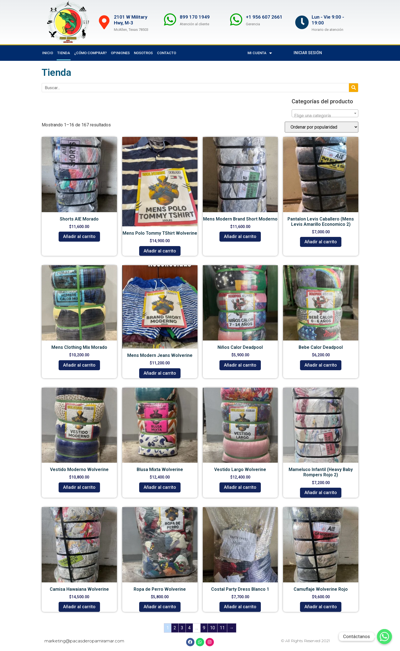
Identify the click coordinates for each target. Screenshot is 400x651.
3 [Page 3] (182, 627)
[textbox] (325, 116)
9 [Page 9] (204, 627)
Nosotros (143, 53)
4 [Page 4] (189, 627)
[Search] (353, 87)
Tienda (63, 53)
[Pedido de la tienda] (321, 127)
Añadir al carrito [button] (79, 236)
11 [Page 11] (222, 627)
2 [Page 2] (175, 627)
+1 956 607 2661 (264, 17)
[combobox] (325, 113)
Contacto (166, 53)
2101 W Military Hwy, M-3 (130, 19)
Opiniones (120, 53)
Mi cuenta (260, 53)
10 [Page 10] (212, 627)
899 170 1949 (195, 17)
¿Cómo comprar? (90, 53)
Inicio (47, 53)
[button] (308, 52)
